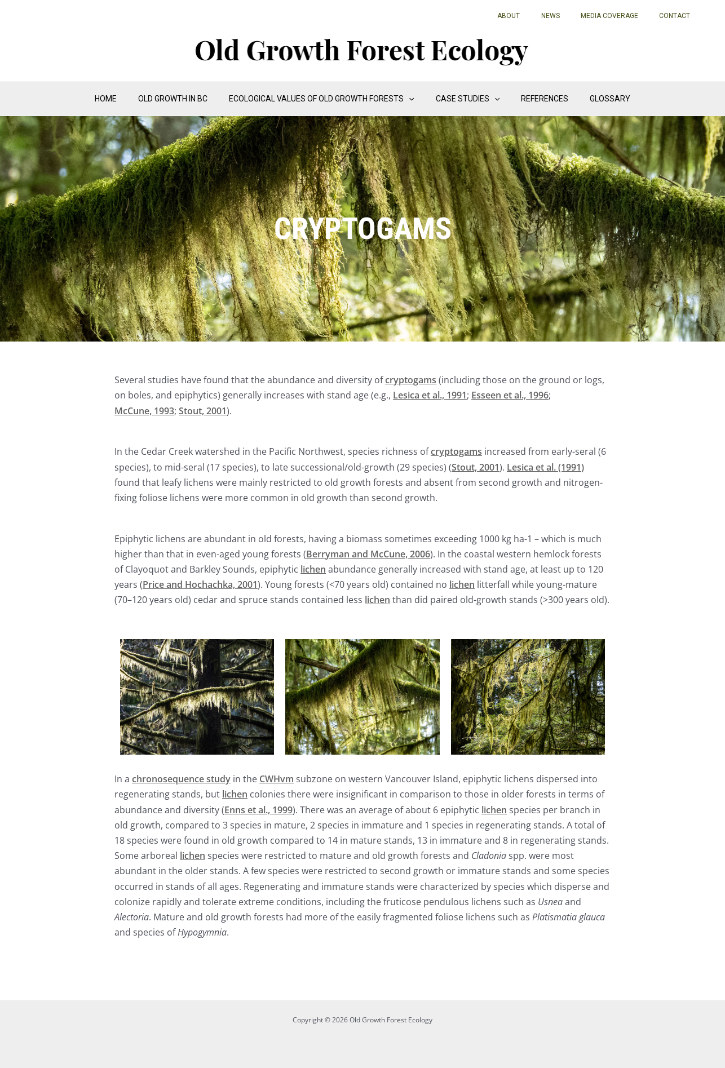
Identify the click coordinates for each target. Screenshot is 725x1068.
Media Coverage (620, 16)
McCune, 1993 (144, 411)
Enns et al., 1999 (258, 810)
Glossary (596, 98)
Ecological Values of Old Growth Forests (324, 99)
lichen (313, 569)
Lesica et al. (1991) (545, 467)
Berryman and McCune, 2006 (368, 554)
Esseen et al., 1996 (510, 395)
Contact (678, 16)
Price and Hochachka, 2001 (200, 584)
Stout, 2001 (203, 411)
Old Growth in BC (181, 98)
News (569, 16)
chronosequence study (181, 779)
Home (120, 98)
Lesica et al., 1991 (430, 395)
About (535, 16)
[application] (411, 99)
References (536, 98)
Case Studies (465, 99)
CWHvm (276, 779)
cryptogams (410, 380)
